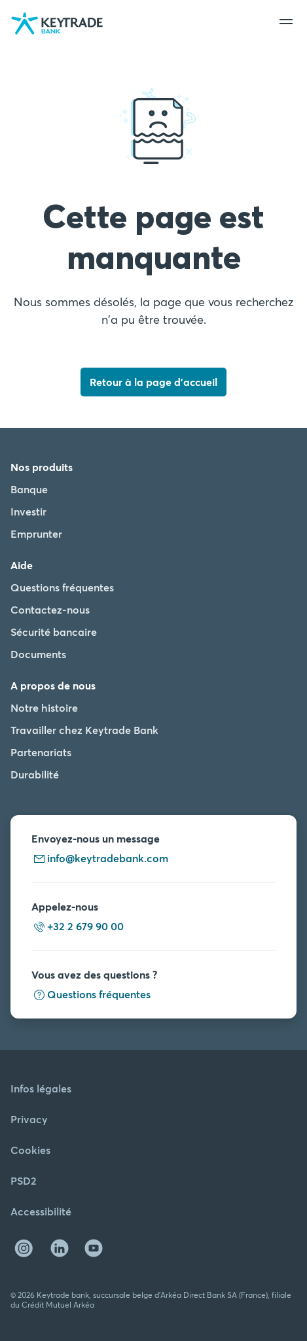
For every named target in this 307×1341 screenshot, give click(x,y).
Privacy (29, 1119)
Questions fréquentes (62, 587)
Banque (29, 489)
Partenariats (40, 752)
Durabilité (34, 774)
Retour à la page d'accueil (153, 382)
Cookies (30, 1150)
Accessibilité (40, 1211)
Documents (38, 654)
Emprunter (36, 533)
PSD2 (23, 1180)
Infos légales (40, 1088)
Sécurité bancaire (53, 631)
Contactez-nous (50, 609)
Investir (28, 511)
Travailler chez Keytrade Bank (84, 730)
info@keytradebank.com (99, 858)
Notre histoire (44, 707)
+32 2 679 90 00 (77, 926)
